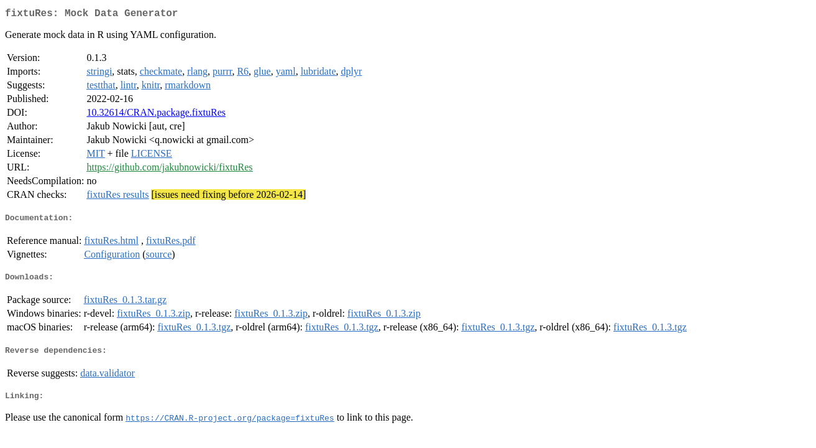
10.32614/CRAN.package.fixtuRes (156, 115)
